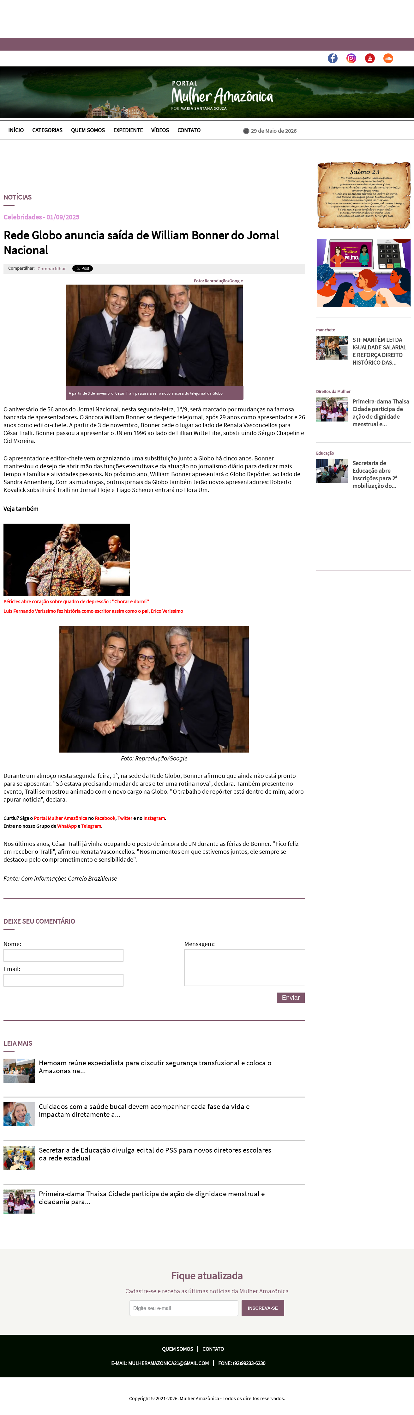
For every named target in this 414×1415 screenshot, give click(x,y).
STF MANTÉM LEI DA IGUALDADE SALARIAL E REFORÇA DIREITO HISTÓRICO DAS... (379, 351)
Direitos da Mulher (333, 391)
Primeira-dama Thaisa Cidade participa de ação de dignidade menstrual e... (380, 412)
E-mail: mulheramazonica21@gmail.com (160, 1363)
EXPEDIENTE (128, 129)
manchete (325, 330)
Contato (213, 1348)
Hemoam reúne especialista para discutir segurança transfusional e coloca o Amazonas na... (155, 1066)
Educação (325, 453)
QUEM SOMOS (88, 129)
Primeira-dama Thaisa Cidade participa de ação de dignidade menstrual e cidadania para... (152, 1197)
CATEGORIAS (47, 129)
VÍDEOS (160, 129)
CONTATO (189, 129)
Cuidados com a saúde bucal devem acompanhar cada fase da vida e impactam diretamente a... (144, 1110)
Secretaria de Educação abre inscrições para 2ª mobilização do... (374, 474)
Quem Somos (177, 1348)
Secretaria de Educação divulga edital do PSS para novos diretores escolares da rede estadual (155, 1154)
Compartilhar (52, 268)
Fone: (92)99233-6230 (241, 1363)
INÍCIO (16, 129)
